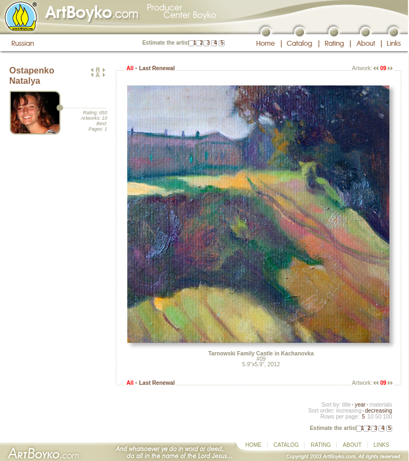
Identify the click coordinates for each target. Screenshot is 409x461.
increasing (349, 411)
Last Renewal (157, 68)
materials (380, 405)
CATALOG (286, 445)
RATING (321, 445)
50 (378, 417)
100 (387, 417)
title (346, 405)
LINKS (381, 445)
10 (370, 417)
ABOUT (352, 445)
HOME (253, 445)
